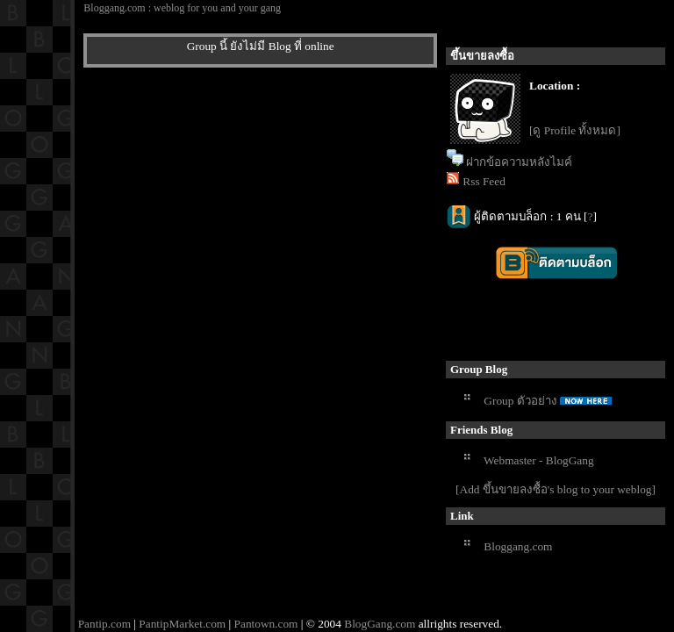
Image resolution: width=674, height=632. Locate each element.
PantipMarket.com (182, 623)
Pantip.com (104, 623)
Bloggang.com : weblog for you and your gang (182, 8)
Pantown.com (266, 623)
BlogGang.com (379, 623)
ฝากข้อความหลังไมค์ (519, 162)
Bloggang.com (518, 546)
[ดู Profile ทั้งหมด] (574, 130)
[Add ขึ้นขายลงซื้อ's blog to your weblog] (555, 489)
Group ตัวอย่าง (520, 400)
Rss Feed (484, 181)
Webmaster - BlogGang (539, 460)
